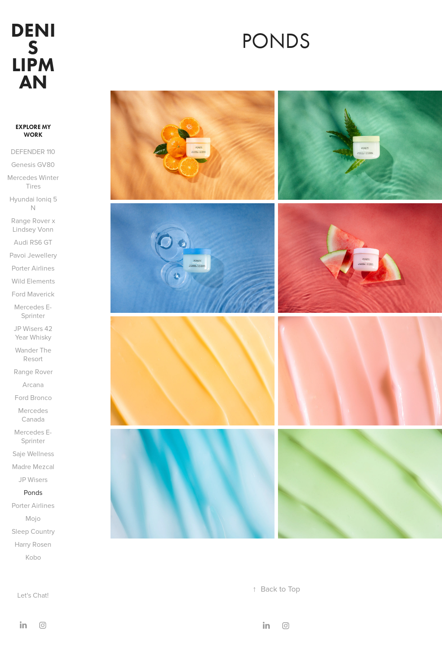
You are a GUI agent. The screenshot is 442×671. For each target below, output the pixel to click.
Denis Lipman (33, 56)
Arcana (33, 384)
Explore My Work (33, 131)
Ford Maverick (33, 294)
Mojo (33, 518)
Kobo (33, 557)
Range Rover (33, 371)
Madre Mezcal (33, 466)
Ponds (33, 492)
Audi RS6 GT (33, 242)
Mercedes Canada (33, 415)
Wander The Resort (33, 354)
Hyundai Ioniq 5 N (33, 203)
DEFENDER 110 (33, 151)
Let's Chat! (33, 595)
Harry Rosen (33, 544)
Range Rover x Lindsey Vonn (33, 225)
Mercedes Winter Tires (33, 182)
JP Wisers (33, 479)
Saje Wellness (33, 453)
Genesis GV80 (33, 164)
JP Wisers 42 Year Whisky (33, 333)
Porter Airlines (33, 268)
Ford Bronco (33, 397)
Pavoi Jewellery (33, 255)
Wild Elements (33, 281)
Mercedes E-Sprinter (33, 311)
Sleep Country (33, 531)
